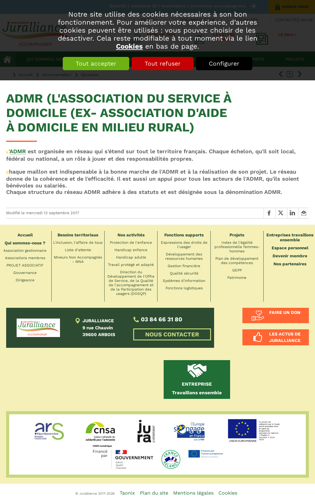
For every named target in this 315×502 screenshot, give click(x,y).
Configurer (224, 63)
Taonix (127, 493)
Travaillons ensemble (197, 388)
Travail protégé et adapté (131, 265)
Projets (236, 234)
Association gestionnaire (24, 250)
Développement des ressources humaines (184, 256)
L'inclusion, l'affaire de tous (77, 242)
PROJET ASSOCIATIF (24, 265)
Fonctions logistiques (184, 288)
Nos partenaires (289, 263)
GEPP (237, 270)
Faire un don (285, 312)
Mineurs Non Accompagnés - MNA (78, 259)
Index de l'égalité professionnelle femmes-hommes (237, 246)
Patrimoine (236, 277)
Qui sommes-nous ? (25, 242)
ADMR (18, 151)
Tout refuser (163, 63)
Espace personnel (290, 247)
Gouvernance (25, 273)
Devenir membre (290, 255)
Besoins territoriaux (78, 234)
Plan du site (154, 493)
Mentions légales (193, 493)
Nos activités (131, 234)
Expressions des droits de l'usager (184, 244)
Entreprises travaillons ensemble (289, 237)
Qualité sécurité (184, 273)
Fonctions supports (184, 234)
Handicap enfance (130, 250)
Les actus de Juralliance (285, 337)
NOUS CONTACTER (172, 334)
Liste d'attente (78, 250)
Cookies (129, 46)
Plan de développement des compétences (236, 260)
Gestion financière (184, 266)
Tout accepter (96, 63)
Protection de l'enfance (131, 242)
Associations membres (25, 258)
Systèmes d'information (184, 281)
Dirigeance (25, 280)
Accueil (25, 234)
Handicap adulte (131, 257)
